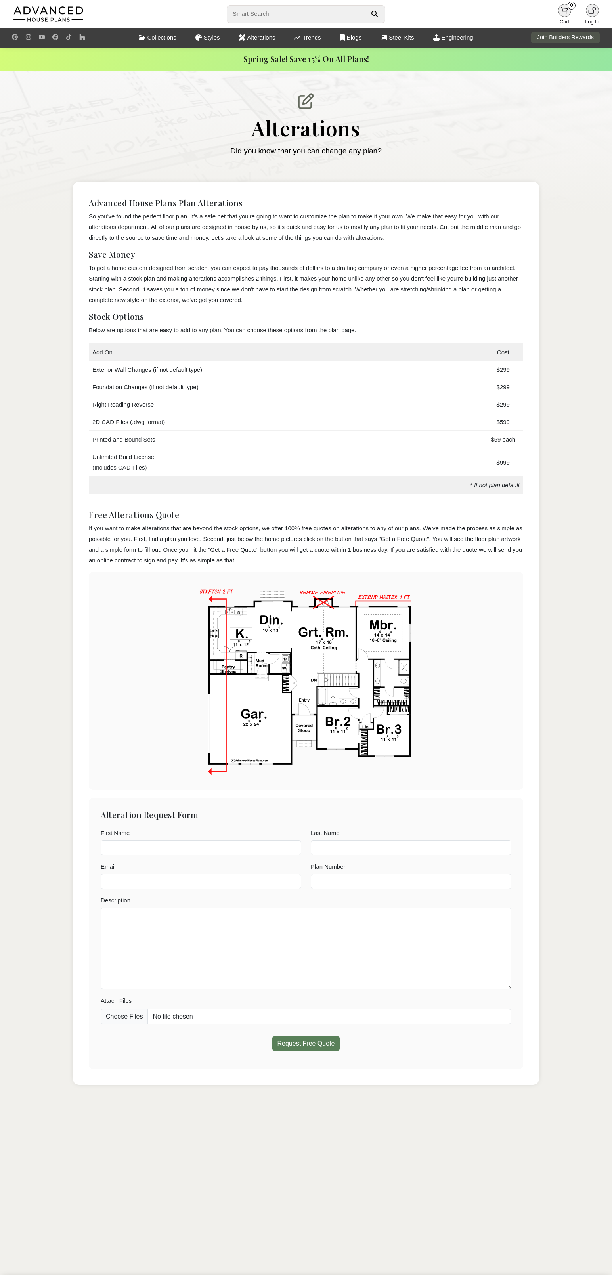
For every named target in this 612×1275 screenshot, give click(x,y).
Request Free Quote (306, 1043)
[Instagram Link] (28, 37)
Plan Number (328, 866)
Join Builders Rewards (565, 37)
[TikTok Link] (69, 37)
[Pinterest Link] (15, 37)
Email (108, 866)
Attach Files (116, 1000)
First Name (115, 833)
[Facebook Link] (55, 37)
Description (115, 900)
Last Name (325, 833)
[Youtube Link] (42, 37)
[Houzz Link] (82, 37)
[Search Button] (374, 13)
